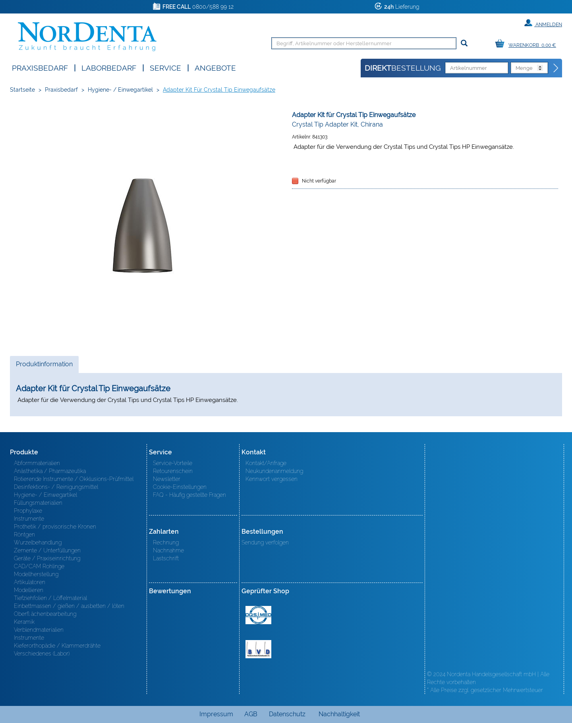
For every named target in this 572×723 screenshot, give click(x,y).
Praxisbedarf (40, 67)
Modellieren (28, 590)
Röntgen (24, 534)
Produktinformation (44, 366)
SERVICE (165, 67)
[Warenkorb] (527, 44)
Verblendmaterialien (39, 630)
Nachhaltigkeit (339, 714)
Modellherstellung (36, 574)
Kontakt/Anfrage (265, 463)
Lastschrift (166, 558)
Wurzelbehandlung (38, 542)
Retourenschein (173, 471)
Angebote (215, 67)
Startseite (22, 90)
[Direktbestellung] (556, 68)
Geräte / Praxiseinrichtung (47, 558)
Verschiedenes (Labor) (42, 653)
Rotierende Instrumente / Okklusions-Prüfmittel (73, 479)
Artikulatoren (29, 582)
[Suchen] (464, 43)
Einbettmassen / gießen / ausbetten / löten (69, 606)
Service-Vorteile (172, 463)
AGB (250, 714)
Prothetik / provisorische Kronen (55, 526)
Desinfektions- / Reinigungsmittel (56, 487)
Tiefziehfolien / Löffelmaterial (50, 598)
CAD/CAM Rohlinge (39, 566)
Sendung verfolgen (265, 542)
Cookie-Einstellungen (180, 487)
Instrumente (29, 518)
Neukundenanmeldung (274, 471)
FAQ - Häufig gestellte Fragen (189, 495)
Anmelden (543, 23)
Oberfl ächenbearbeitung (45, 614)
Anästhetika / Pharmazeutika (50, 471)
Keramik (24, 622)
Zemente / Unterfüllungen (47, 550)
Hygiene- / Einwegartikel (120, 90)
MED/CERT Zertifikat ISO (258, 615)
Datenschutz (287, 714)
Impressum (216, 714)
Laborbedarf (108, 67)
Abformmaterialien (37, 463)
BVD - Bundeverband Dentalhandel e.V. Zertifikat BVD (258, 649)
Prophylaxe (28, 511)
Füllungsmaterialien (38, 503)
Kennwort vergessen (271, 479)
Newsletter (166, 479)
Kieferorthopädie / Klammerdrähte (57, 645)
